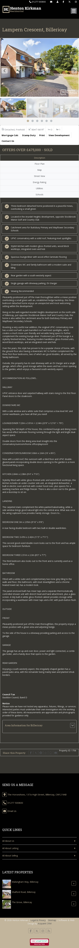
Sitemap (52, 920)
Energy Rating (39, 182)
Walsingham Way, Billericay (25, 881)
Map (39, 169)
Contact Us (8, 140)
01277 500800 (37, 1)
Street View (39, 176)
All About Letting (10, 848)
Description (39, 157)
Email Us (12, 810)
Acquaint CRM (44, 923)
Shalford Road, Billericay (24, 892)
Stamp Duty (29, 135)
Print (42, 135)
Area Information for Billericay (24, 725)
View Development (59, 135)
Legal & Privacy (38, 920)
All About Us (8, 840)
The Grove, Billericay (22, 902)
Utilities (39, 188)
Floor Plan (40, 163)
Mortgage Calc (10, 135)
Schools (39, 194)
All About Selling (10, 855)
